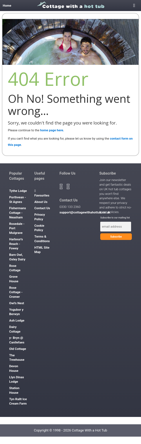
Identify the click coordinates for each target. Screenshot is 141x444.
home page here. (52, 130)
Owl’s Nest (16, 303)
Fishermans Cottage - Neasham (17, 212)
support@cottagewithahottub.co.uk (84, 212)
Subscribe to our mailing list (115, 217)
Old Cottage (17, 349)
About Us (40, 202)
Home (7, 5)
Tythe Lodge (18, 191)
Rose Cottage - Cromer (16, 292)
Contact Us (42, 208)
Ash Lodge (16, 320)
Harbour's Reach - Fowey (16, 243)
